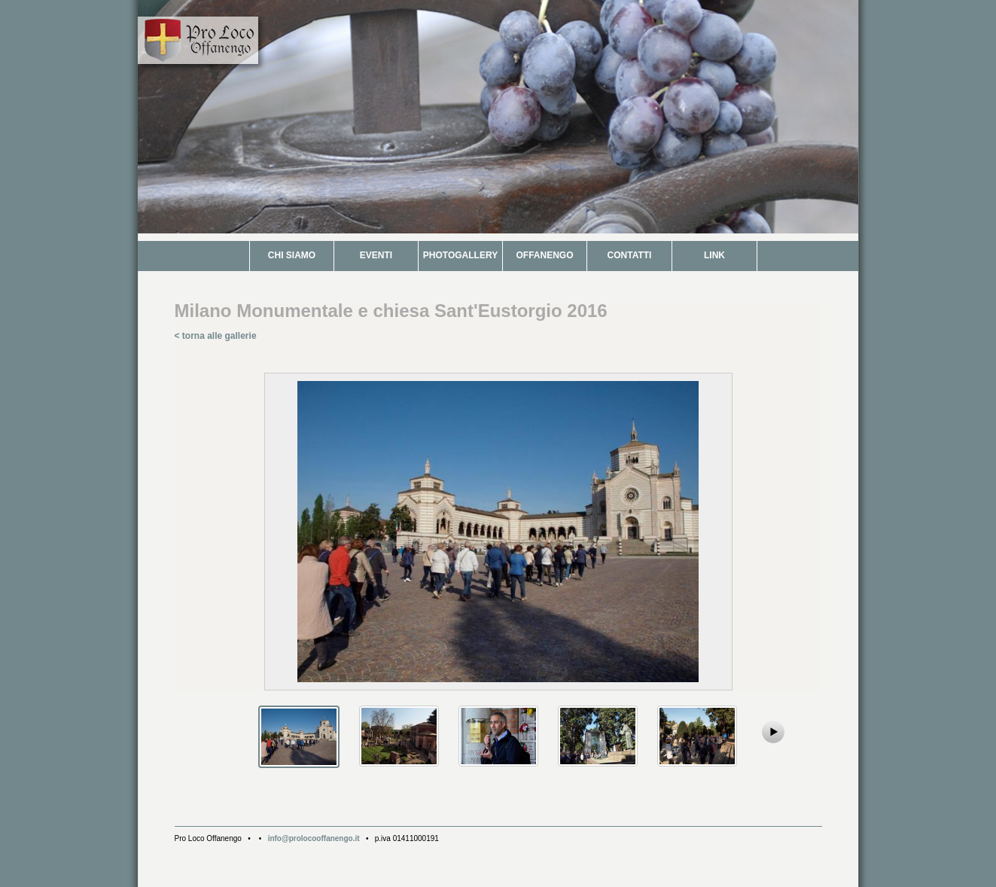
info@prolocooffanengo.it (314, 838)
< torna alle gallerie (216, 336)
